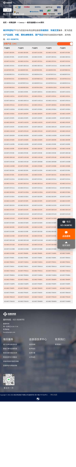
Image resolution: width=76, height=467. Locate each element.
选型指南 (32, 344)
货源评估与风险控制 (10, 365)
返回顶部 (66, 243)
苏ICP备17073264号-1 (41, 395)
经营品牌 (12, 23)
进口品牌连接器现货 (10, 344)
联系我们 (58, 344)
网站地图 (53, 395)
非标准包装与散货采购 (11, 361)
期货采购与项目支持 (10, 353)
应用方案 (32, 353)
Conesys (21, 23)
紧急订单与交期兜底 (10, 348)
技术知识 (32, 348)
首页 (4, 23)
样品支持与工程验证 (10, 357)
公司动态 (32, 357)
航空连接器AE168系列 (35, 23)
